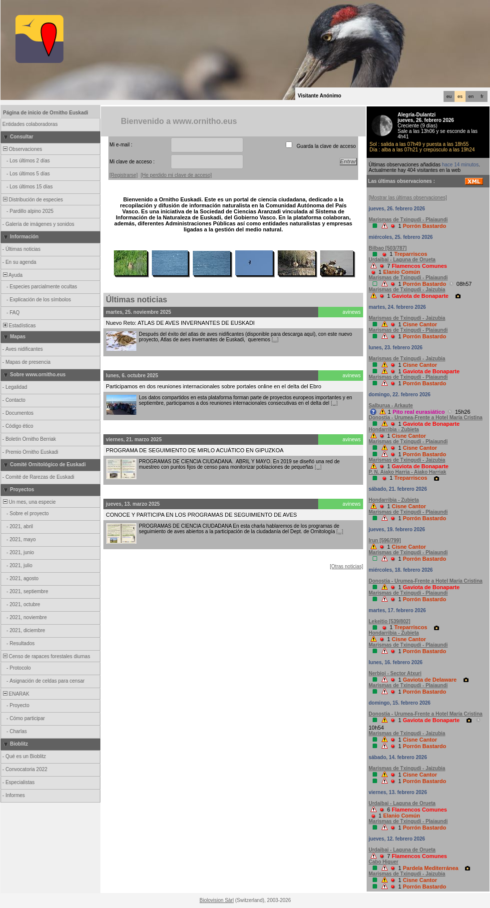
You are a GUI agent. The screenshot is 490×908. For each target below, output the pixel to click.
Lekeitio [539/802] (389, 621)
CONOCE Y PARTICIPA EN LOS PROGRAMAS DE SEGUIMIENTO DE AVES (201, 515)
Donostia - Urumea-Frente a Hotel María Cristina (426, 417)
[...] (275, 339)
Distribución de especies (32, 199)
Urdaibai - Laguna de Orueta (402, 259)
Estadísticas (18, 325)
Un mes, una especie (28, 502)
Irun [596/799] (385, 540)
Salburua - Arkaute (391, 405)
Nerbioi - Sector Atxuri (395, 673)
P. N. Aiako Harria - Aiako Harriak (407, 472)
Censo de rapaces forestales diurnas (45, 656)
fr (482, 96)
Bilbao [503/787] (388, 248)
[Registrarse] (123, 175)
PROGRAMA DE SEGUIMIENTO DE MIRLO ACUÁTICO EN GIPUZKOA (195, 450)
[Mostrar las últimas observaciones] (408, 197)
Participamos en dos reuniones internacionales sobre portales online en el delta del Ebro (213, 386)
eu (449, 96)
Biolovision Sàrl (217, 900)
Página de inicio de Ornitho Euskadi (45, 112)
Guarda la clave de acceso (326, 146)
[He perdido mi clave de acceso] (176, 175)
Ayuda (11, 275)
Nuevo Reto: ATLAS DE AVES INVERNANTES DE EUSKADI (180, 323)
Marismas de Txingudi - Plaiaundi (408, 219)
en (471, 96)
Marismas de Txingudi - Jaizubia (407, 289)
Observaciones (21, 149)
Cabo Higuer (383, 862)
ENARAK (15, 694)
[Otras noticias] (346, 566)
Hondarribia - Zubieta (394, 429)
